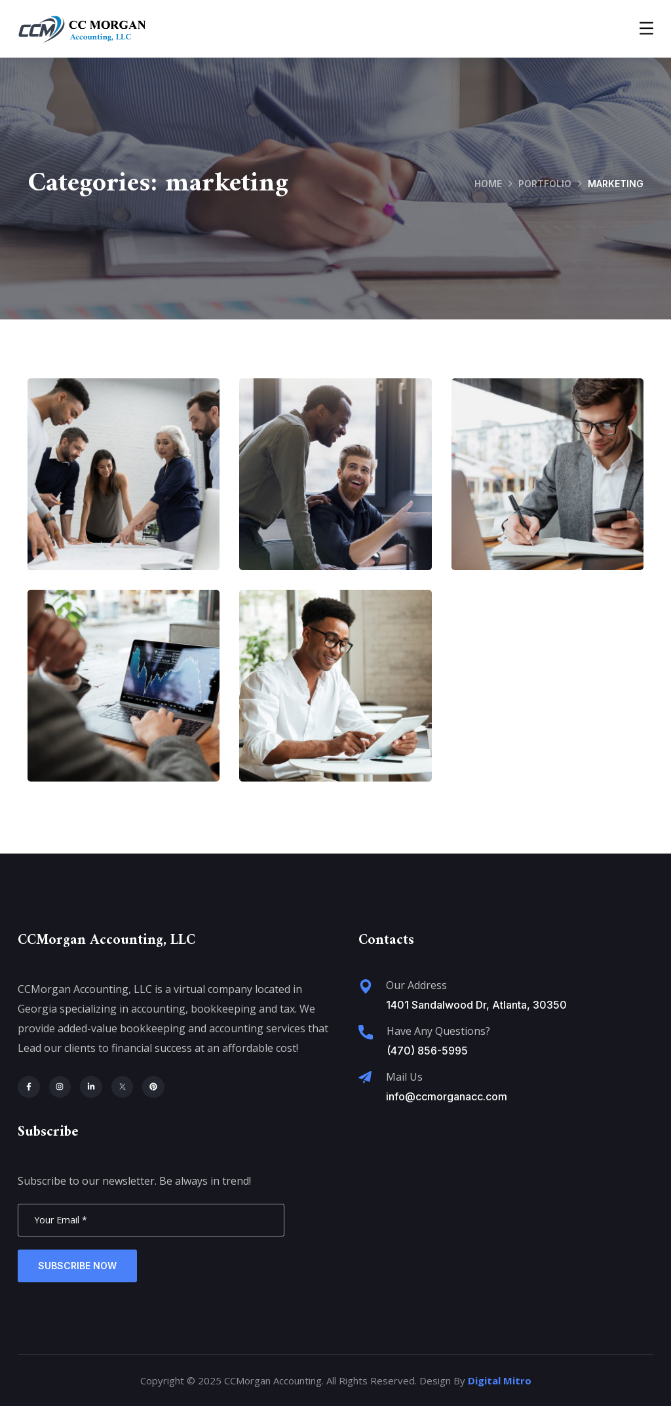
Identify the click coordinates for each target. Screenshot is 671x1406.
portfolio (544, 183)
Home (488, 183)
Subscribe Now (77, 1265)
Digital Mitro (499, 1380)
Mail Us (404, 1077)
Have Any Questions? (438, 1031)
